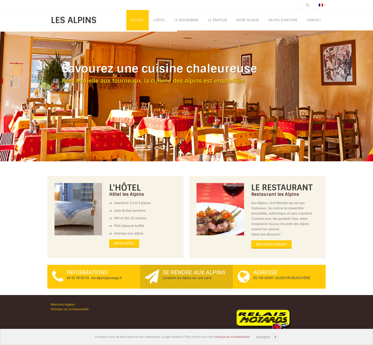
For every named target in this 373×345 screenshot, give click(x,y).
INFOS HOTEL (124, 243)
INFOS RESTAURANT (271, 244)
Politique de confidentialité (232, 337)
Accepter (263, 337)
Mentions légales (63, 304)
